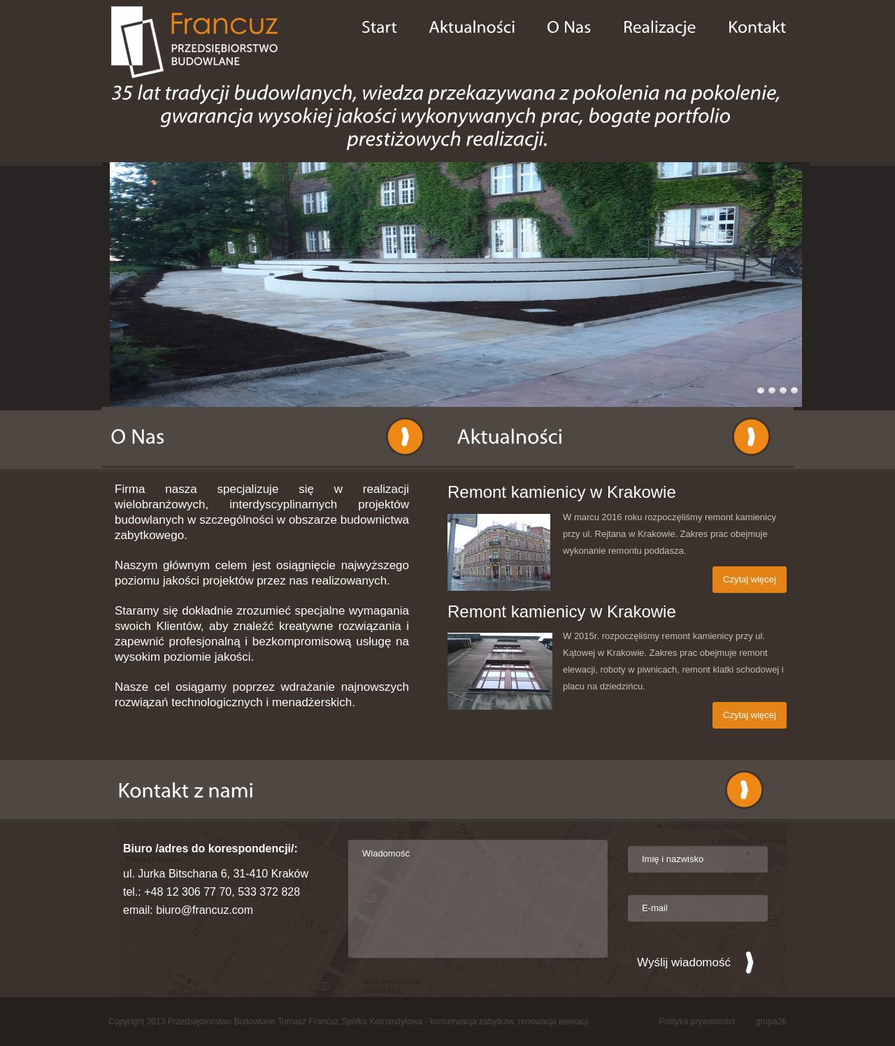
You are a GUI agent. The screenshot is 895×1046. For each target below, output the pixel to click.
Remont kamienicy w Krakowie (562, 491)
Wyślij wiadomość (684, 962)
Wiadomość (478, 899)
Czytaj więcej (749, 579)
